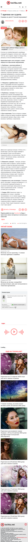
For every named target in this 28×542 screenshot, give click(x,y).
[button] (22, 7)
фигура (14, 223)
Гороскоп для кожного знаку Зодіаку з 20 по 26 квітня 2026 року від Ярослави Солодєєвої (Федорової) (14, 433)
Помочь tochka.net (13, 11)
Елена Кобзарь (9, 20)
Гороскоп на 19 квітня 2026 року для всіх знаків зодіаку (13, 490)
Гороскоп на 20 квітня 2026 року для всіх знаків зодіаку (13, 463)
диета (6, 223)
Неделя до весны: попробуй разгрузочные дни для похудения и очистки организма (14, 284)
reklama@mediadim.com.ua (22, 537)
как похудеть (23, 223)
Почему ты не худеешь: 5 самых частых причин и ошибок (13, 253)
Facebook (17, 213)
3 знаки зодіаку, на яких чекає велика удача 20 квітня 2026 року (13, 404)
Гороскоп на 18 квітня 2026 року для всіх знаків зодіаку (13, 517)
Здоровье (3, 28)
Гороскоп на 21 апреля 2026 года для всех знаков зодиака (13, 377)
